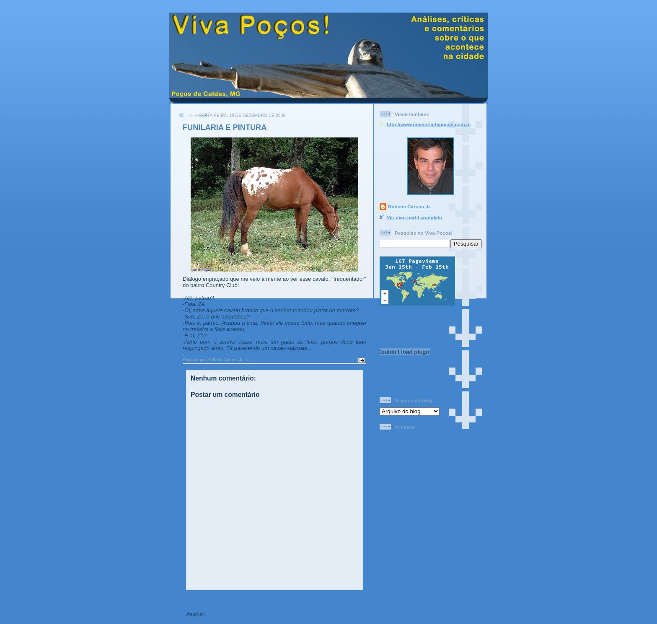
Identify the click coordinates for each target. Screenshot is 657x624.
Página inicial (276, 599)
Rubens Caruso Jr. (409, 206)
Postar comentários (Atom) (242, 614)
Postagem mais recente (216, 599)
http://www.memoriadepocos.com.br (429, 124)
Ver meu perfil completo (414, 217)
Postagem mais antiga (334, 599)
